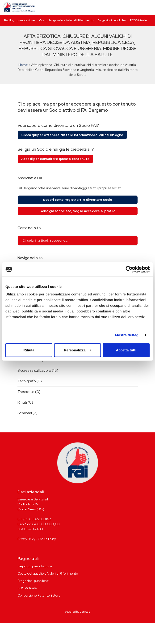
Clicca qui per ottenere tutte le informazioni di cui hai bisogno (72, 135)
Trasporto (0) (29, 391)
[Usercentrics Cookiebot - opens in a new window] (129, 269)
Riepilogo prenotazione (19, 20)
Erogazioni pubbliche (112, 20)
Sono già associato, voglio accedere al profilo (78, 211)
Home (23, 65)
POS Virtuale (138, 20)
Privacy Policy (26, 539)
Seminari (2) (27, 412)
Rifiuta (28, 350)
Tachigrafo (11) (29, 381)
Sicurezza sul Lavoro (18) (37, 370)
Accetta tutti (126, 350)
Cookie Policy (47, 539)
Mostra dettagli (127, 335)
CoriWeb (85, 611)
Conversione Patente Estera (38, 595)
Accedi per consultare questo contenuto (55, 159)
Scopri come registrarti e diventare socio (77, 199)
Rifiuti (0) (25, 402)
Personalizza (77, 350)
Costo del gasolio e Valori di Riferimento (66, 20)
